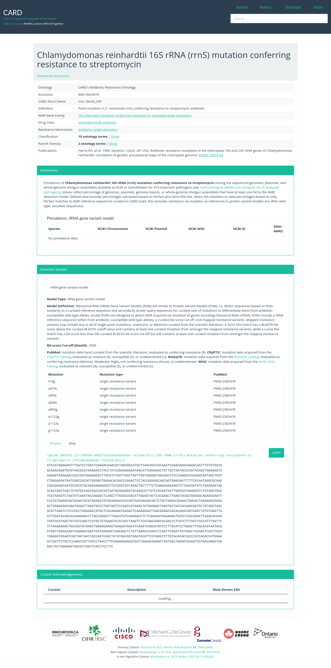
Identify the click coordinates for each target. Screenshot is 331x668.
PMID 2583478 (211, 155)
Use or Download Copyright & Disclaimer (29, 19)
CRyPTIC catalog (59, 357)
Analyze (265, 7)
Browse (242, 7)
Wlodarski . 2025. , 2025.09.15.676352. (182, 656)
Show (115, 136)
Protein (55, 443)
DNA (72, 443)
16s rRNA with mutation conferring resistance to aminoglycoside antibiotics (135, 115)
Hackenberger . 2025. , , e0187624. (179, 652)
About (318, 7)
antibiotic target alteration (98, 129)
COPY (276, 452)
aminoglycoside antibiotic (97, 122)
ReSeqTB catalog (246, 357)
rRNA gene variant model (69, 287)
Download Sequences (53, 76)
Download (293, 7)
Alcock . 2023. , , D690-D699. (176, 647)
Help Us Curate (13, 24)
